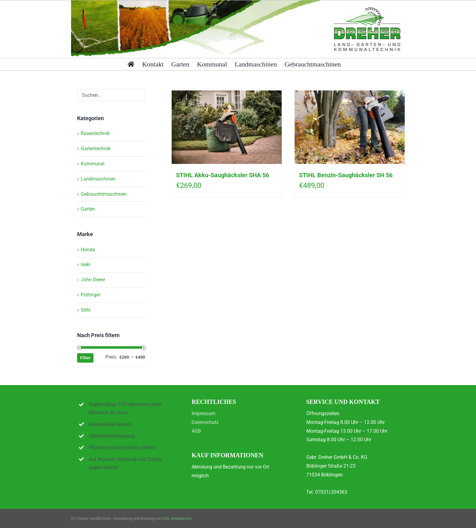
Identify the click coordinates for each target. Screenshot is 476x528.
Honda (88, 249)
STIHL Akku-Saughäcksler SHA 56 (222, 175)
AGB (196, 431)
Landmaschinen (98, 179)
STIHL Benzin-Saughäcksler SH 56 (346, 175)
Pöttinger (90, 295)
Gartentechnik (95, 148)
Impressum (204, 413)
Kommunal (92, 164)
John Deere (93, 280)
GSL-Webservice (177, 518)
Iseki (85, 264)
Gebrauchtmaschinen (104, 194)
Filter (85, 357)
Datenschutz (205, 422)
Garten (88, 209)
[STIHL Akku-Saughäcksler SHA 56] (227, 127)
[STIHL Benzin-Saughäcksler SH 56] (349, 127)
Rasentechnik (95, 133)
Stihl (85, 310)
